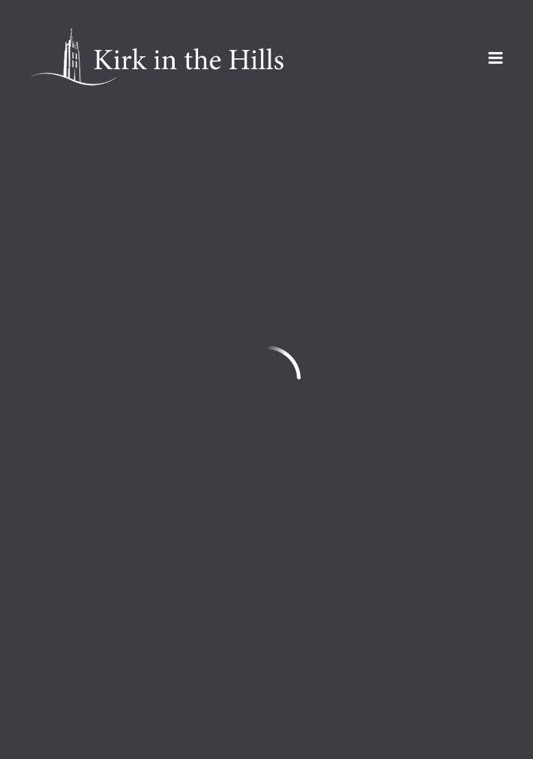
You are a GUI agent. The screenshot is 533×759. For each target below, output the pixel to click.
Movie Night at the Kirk (165, 408)
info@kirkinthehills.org (89, 551)
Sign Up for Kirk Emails (112, 704)
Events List (349, 161)
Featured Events (136, 161)
